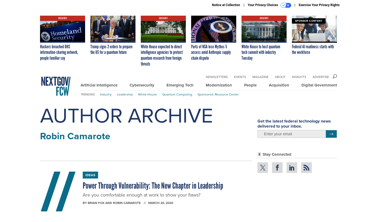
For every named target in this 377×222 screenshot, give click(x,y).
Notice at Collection (226, 5)
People (250, 85)
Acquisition (279, 85)
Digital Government (319, 85)
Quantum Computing (177, 94)
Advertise (321, 77)
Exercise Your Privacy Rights (319, 5)
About (280, 77)
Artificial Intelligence (99, 85)
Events (240, 77)
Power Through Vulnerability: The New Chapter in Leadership (153, 186)
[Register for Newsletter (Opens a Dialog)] (331, 134)
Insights (299, 77)
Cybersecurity (142, 85)
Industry (106, 94)
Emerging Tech (180, 85)
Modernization (219, 85)
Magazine (260, 77)
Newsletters (217, 77)
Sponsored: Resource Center (218, 94)
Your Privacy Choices (269, 5)
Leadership (125, 94)
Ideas (90, 175)
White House (147, 94)
